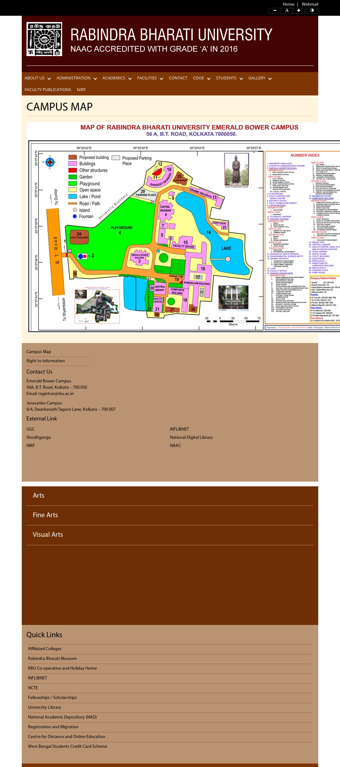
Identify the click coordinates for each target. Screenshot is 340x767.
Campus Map (38, 352)
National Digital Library (191, 437)
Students (226, 78)
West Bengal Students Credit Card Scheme (67, 746)
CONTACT (178, 78)
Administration (73, 78)
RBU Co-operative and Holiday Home (62, 668)
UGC (30, 429)
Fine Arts (45, 515)
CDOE (198, 78)
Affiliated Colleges (45, 649)
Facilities (147, 78)
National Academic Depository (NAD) (62, 717)
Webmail (310, 4)
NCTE (33, 688)
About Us (34, 78)
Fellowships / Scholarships (52, 697)
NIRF (81, 89)
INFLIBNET (179, 429)
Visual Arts (48, 535)
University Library (44, 707)
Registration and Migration (53, 727)
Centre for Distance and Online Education (66, 737)
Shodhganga (38, 437)
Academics (114, 78)
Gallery (257, 78)
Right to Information (45, 361)
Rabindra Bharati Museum (52, 658)
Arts (38, 496)
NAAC (175, 446)
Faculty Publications (48, 89)
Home (288, 4)
